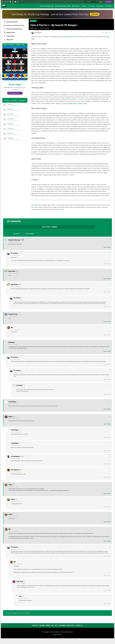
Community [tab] (22, 101)
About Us (35, 631)
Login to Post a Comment (57, 238)
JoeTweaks (11, 348)
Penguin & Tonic (12, 320)
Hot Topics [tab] (14, 101)
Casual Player (12, 407)
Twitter (62, 225)
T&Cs (56, 631)
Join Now (94, 15)
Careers (48, 631)
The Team (41, 631)
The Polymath (15, 475)
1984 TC (10, 490)
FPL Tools (92, 6)
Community (109, 6)
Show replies (97, 239)
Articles (84, 6)
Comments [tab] (7, 101)
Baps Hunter (11, 277)
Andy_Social (19, 587)
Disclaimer (62, 631)
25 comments (45, 43)
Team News (100, 6)
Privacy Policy (70, 631)
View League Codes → (14, 94)
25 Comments (14, 238)
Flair (20, 602)
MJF (12, 333)
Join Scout (109, 1)
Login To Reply (107, 253)
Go (86, 2)
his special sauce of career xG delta (76, 119)
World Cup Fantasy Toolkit (63, 6)
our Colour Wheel (68, 52)
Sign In (101, 1)
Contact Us (79, 631)
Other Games (76, 6)
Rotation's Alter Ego (14, 246)
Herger (10, 422)
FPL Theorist (34, 220)
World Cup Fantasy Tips (47, 6)
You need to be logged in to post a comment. (17, 618)
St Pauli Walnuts (15, 462)
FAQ (52, 631)
